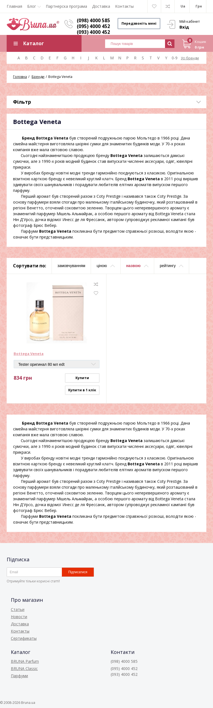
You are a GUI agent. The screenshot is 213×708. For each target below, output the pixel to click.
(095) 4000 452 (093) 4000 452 (93, 29)
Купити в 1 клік (82, 390)
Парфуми (19, 675)
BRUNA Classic (24, 668)
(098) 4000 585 (93, 20)
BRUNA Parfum (25, 661)
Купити (82, 377)
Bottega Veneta (29, 354)
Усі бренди (190, 58)
